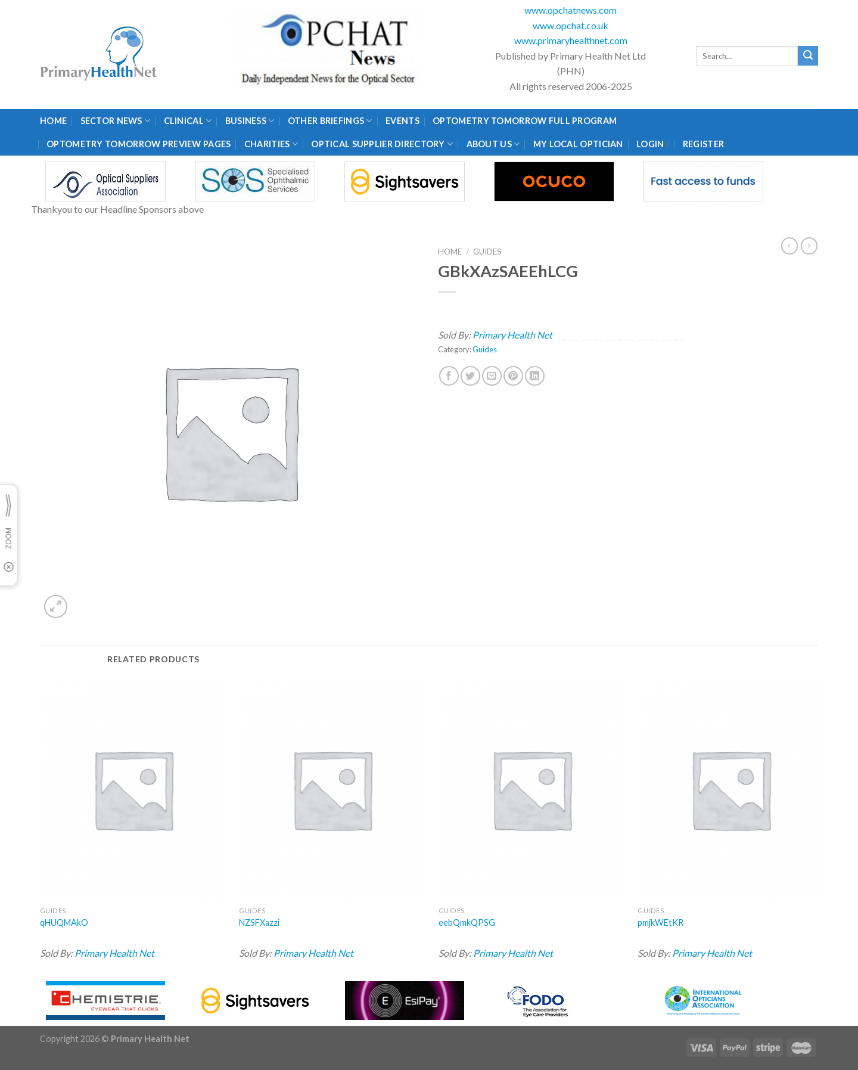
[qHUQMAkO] (133, 789)
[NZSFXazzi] (332, 789)
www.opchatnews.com (570, 9)
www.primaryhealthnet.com (570, 40)
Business (250, 120)
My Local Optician (578, 144)
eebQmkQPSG (467, 922)
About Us (493, 144)
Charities (271, 144)
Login (650, 144)
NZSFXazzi (259, 922)
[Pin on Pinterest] (513, 376)
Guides (487, 251)
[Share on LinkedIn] (535, 376)
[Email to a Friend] (492, 376)
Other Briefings (330, 120)
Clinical (188, 120)
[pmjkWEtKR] (730, 789)
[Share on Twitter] (470, 376)
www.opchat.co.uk (570, 25)
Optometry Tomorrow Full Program (525, 121)
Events (402, 121)
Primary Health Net (512, 334)
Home (53, 121)
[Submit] (808, 56)
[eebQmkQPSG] (531, 789)
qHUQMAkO (64, 922)
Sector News (115, 120)
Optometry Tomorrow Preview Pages (138, 144)
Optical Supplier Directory (382, 144)
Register (703, 144)
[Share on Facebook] (449, 376)
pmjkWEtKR (660, 922)
